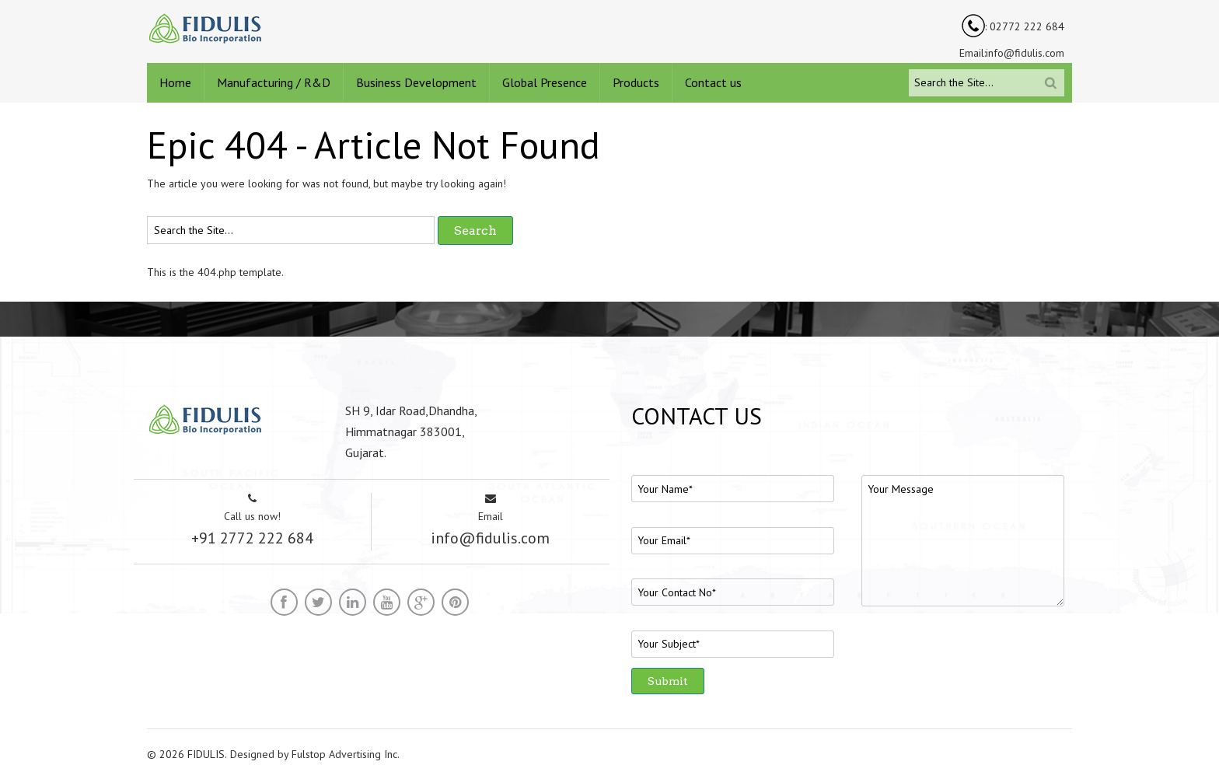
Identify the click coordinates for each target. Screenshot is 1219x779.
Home (175, 82)
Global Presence (544, 82)
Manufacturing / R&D (273, 82)
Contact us (713, 82)
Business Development (416, 82)
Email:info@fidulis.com (1011, 53)
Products (636, 82)
